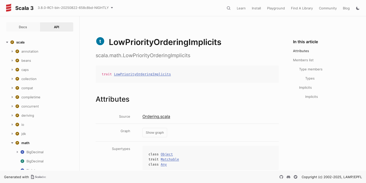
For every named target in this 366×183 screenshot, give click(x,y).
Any (164, 164)
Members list (303, 60)
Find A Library (302, 8)
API (56, 27)
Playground (276, 8)
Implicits (305, 87)
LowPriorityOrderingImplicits (142, 74)
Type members (311, 69)
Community (328, 8)
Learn (241, 8)
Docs (23, 27)
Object (167, 154)
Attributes (301, 51)
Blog (346, 8)
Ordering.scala (156, 116)
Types (310, 78)
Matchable (170, 159)
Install (256, 8)
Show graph (155, 132)
